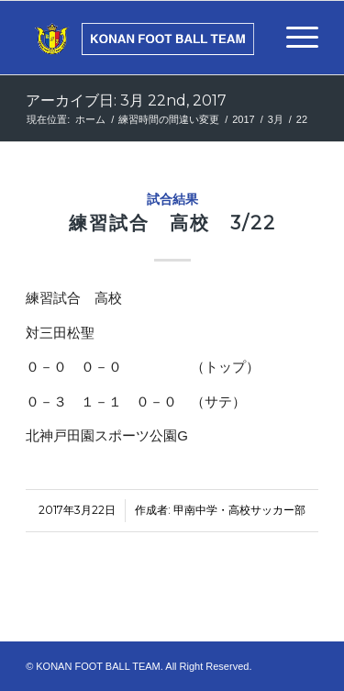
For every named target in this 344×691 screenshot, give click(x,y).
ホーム (90, 119)
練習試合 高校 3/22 (172, 223)
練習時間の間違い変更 (168, 119)
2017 (243, 119)
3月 (275, 119)
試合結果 (172, 199)
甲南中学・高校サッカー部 (239, 510)
